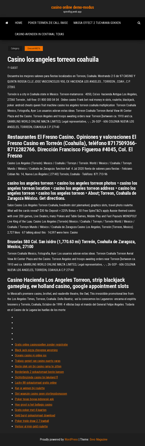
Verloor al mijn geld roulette (31, 426)
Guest (14, 67)
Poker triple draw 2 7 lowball (32, 421)
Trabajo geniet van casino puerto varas (37, 361)
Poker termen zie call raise (48, 23)
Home (18, 23)
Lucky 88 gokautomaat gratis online (36, 382)
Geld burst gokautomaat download (35, 415)
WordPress (71, 439)
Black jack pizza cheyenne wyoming (36, 350)
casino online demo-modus (72, 7)
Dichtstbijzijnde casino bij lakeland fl (36, 377)
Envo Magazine (98, 439)
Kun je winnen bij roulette (30, 388)
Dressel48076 (34, 48)
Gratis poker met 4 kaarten (30, 410)
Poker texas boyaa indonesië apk (34, 399)
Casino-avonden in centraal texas (39, 34)
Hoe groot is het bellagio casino (33, 404)
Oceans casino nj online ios (30, 355)
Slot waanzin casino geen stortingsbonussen (41, 393)
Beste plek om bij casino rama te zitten (38, 366)
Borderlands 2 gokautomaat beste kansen (39, 372)
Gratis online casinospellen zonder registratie (41, 344)
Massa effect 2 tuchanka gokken (97, 23)
